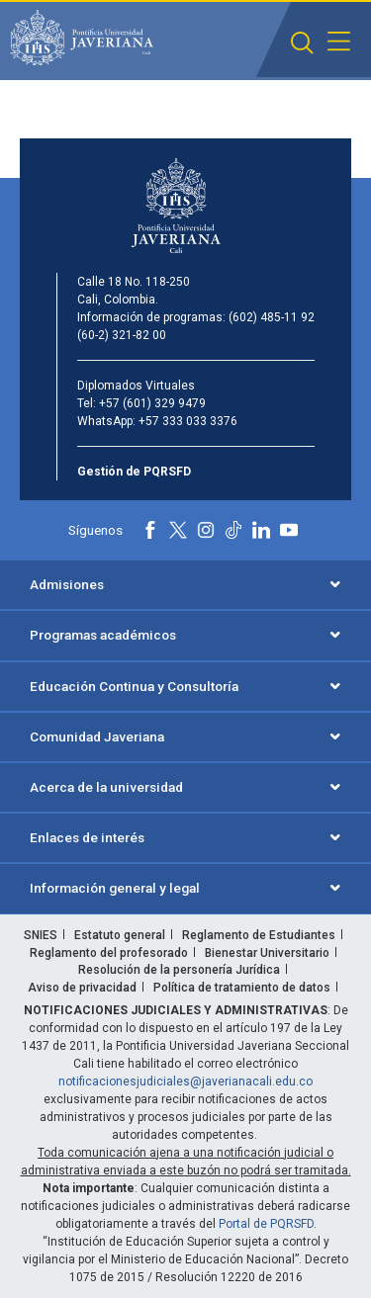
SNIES (40, 935)
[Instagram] (206, 530)
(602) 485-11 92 (272, 317)
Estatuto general (119, 935)
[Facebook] (150, 530)
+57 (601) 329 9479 (152, 403)
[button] (302, 43)
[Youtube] (289, 530)
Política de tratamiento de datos (241, 988)
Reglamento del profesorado (109, 953)
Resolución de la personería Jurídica (179, 970)
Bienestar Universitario (267, 953)
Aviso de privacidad (82, 988)
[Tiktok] (233, 530)
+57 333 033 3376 (188, 421)
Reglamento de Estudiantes (258, 935)
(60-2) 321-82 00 (121, 335)
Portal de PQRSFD (266, 1224)
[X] (178, 530)
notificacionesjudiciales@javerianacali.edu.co (185, 1081)
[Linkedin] (261, 530)
